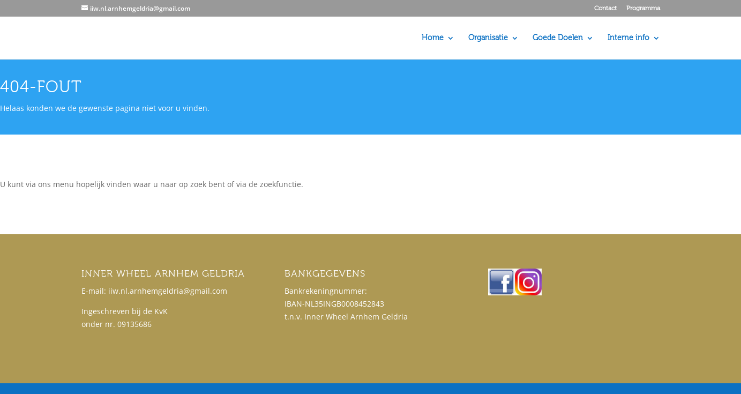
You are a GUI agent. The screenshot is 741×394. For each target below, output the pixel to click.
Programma (643, 8)
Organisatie (488, 38)
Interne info (628, 38)
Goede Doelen (558, 38)
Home (433, 38)
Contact (605, 8)
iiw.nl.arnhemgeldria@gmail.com (167, 291)
